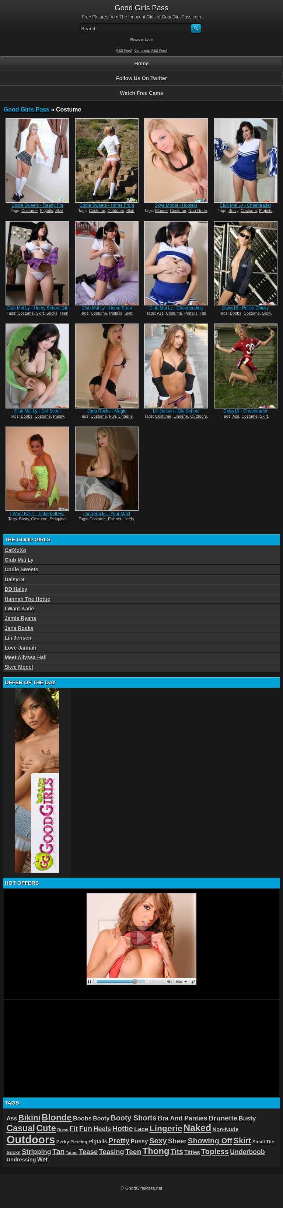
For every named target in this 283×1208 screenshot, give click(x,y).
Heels (128, 519)
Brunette (223, 1118)
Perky (62, 1141)
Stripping (58, 519)
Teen (64, 313)
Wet (42, 1159)
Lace (141, 1129)
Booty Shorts (134, 1118)
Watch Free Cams (141, 93)
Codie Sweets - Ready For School (37, 208)
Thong (156, 1151)
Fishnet (114, 519)
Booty (101, 1118)
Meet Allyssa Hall (26, 657)
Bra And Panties (182, 1118)
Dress (62, 1129)
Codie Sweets (21, 569)
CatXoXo (15, 550)
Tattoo (72, 1152)
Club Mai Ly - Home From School (106, 310)
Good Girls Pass (26, 109)
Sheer (177, 1141)
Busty (233, 210)
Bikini (29, 1117)
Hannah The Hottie (27, 599)
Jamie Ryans (20, 618)
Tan (58, 1151)
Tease (88, 1152)
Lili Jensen (18, 637)
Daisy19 (14, 579)
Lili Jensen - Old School (176, 411)
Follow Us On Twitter (141, 78)
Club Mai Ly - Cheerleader (245, 205)
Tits (203, 313)
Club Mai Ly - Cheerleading (176, 308)
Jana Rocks (19, 628)
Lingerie (125, 416)
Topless (215, 1151)
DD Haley (16, 589)
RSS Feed (124, 50)
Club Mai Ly (19, 559)
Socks (51, 313)
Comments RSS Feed (150, 50)
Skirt (59, 210)
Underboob (247, 1152)
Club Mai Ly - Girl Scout (37, 411)
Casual (21, 1128)
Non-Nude (197, 210)
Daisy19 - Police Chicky (245, 308)
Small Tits (263, 1141)
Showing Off (210, 1140)
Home (141, 63)
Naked (197, 1128)
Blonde (161, 210)
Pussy (58, 416)
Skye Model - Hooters (176, 205)
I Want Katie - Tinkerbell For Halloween (37, 516)
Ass (160, 313)
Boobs (235, 313)
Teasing (111, 1152)
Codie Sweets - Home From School (107, 208)
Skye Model (19, 667)
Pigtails (46, 210)
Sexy (266, 313)
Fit (73, 1129)
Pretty (118, 1141)
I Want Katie (19, 608)
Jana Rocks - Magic (106, 411)
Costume (29, 210)
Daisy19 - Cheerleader (245, 411)
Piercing (78, 1142)
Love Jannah (20, 647)
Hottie (122, 1129)
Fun (112, 416)
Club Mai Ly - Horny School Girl (38, 308)
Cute (46, 1128)
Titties (192, 1152)
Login (149, 39)
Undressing (21, 1160)
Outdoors (115, 210)
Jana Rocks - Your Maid (107, 513)
